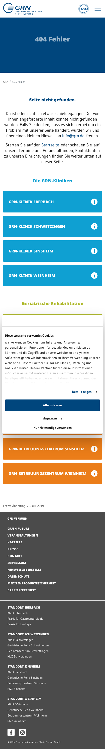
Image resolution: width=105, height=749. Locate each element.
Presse (13, 549)
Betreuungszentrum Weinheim (27, 715)
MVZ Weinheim (17, 721)
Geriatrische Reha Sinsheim (25, 678)
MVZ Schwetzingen (20, 656)
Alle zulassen (52, 405)
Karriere (15, 542)
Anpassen (52, 418)
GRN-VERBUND (17, 518)
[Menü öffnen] (98, 9)
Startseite (50, 144)
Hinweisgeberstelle (24, 570)
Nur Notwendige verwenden (52, 428)
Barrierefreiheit (22, 590)
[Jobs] (83, 9)
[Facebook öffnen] (11, 732)
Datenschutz (19, 576)
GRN (6, 81)
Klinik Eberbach (18, 613)
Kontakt (15, 556)
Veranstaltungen (23, 535)
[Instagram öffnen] (22, 732)
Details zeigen (82, 392)
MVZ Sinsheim (17, 689)
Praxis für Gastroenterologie (25, 619)
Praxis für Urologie (19, 624)
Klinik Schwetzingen (20, 640)
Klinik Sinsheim (17, 672)
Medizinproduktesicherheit (32, 583)
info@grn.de (73, 135)
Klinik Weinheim (18, 704)
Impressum (17, 563)
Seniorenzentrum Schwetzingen (28, 651)
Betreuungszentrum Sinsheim (27, 683)
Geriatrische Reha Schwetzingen (28, 645)
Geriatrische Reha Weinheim (26, 710)
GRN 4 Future (18, 528)
